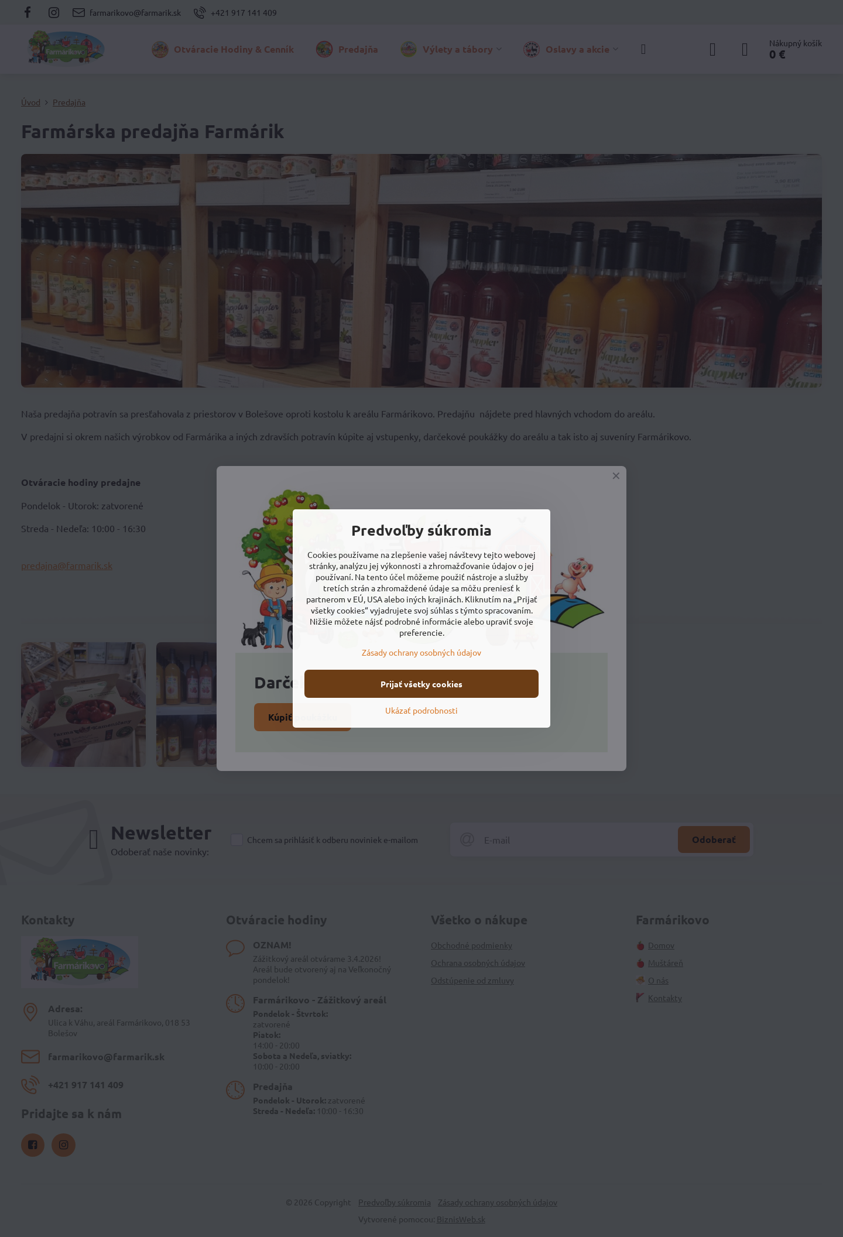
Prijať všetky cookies (421, 684)
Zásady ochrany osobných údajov (421, 652)
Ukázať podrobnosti (421, 710)
